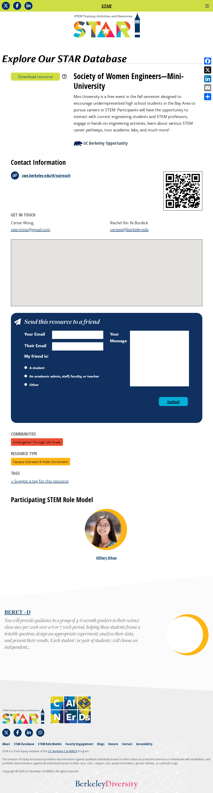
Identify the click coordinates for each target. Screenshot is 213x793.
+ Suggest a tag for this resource (40, 481)
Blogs (100, 744)
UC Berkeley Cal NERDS (62, 751)
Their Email (35, 345)
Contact (127, 744)
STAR (106, 6)
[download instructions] (64, 76)
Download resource (35, 76)
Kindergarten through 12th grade (37, 442)
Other (31, 384)
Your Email (34, 334)
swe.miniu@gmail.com (30, 229)
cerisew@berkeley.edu (129, 229)
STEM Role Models (50, 744)
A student (34, 367)
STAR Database (24, 744)
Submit (173, 401)
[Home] (106, 27)
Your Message (118, 337)
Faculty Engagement (79, 744)
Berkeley (106, 784)
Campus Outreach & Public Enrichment (40, 461)
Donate (113, 744)
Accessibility (144, 744)
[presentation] (58, 405)
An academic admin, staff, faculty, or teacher (61, 376)
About (6, 744)
